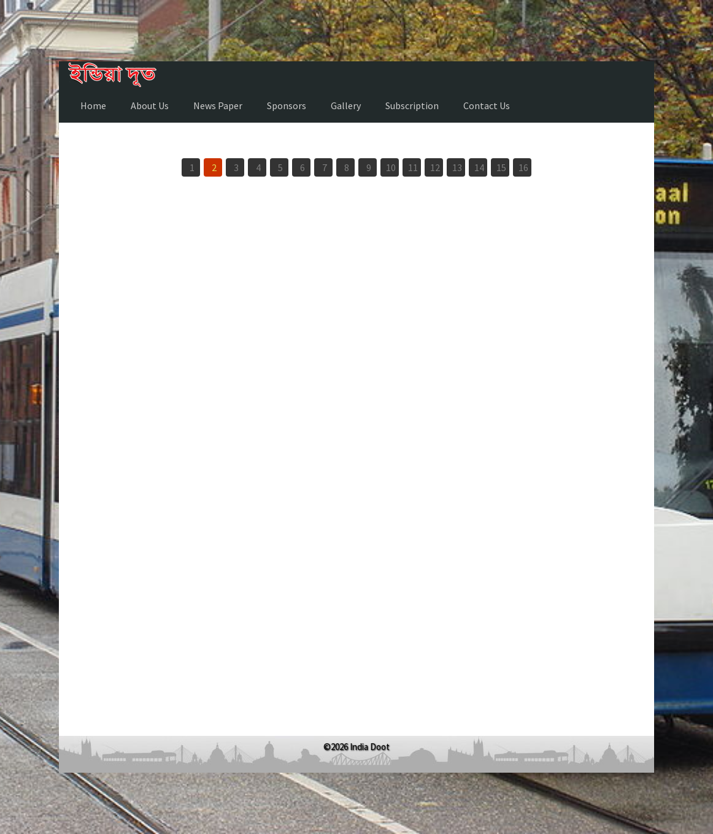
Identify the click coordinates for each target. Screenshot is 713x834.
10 (391, 167)
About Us (150, 105)
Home (93, 105)
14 (479, 167)
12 (435, 167)
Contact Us (486, 105)
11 (413, 167)
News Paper (217, 105)
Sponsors (286, 105)
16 (523, 167)
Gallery (346, 105)
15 (501, 167)
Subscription (412, 105)
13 (457, 167)
